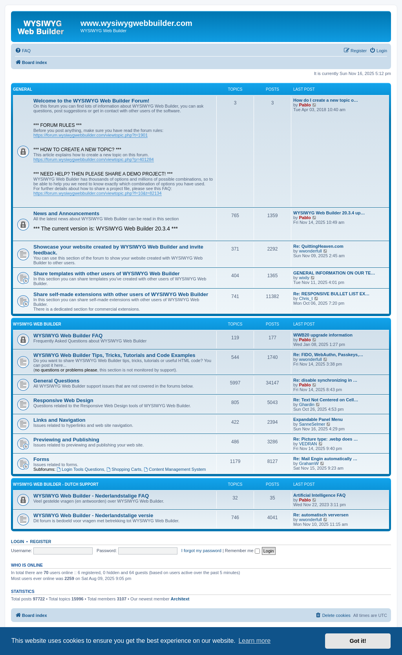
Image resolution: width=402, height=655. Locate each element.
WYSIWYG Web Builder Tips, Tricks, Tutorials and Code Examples (114, 355)
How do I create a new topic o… (325, 100)
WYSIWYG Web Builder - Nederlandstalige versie (93, 515)
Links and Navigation (59, 420)
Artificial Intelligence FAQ (319, 495)
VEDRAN (308, 443)
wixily (304, 277)
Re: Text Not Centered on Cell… (325, 399)
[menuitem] (23, 50)
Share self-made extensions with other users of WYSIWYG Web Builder (120, 294)
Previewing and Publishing (66, 440)
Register (40, 541)
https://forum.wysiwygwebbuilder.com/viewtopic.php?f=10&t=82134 (97, 193)
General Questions (56, 381)
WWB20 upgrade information (323, 335)
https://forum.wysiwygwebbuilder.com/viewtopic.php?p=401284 (93, 159)
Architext (180, 598)
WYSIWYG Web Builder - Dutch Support (56, 484)
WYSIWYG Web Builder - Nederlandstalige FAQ (91, 496)
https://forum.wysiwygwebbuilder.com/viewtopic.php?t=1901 (90, 135)
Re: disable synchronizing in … (325, 380)
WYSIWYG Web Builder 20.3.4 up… (329, 212)
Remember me (242, 550)
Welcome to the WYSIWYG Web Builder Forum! (91, 101)
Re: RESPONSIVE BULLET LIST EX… (331, 293)
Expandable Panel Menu (318, 419)
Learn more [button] (254, 640)
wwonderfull (310, 251)
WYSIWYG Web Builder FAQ (67, 335)
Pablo (305, 104)
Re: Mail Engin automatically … (325, 458)
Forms (41, 459)
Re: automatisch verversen (321, 514)
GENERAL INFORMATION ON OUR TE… (334, 273)
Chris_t (306, 298)
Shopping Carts (123, 469)
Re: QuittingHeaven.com (318, 246)
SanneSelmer (312, 424)
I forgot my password (201, 550)
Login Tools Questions (80, 469)
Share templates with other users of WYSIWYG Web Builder (106, 273)
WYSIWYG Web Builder (37, 324)
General (22, 89)
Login (17, 541)
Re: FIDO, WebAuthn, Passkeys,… (328, 354)
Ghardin (306, 404)
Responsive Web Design (63, 400)
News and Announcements (66, 213)
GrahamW (309, 463)
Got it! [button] (358, 641)
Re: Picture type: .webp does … (325, 439)
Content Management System (175, 469)
